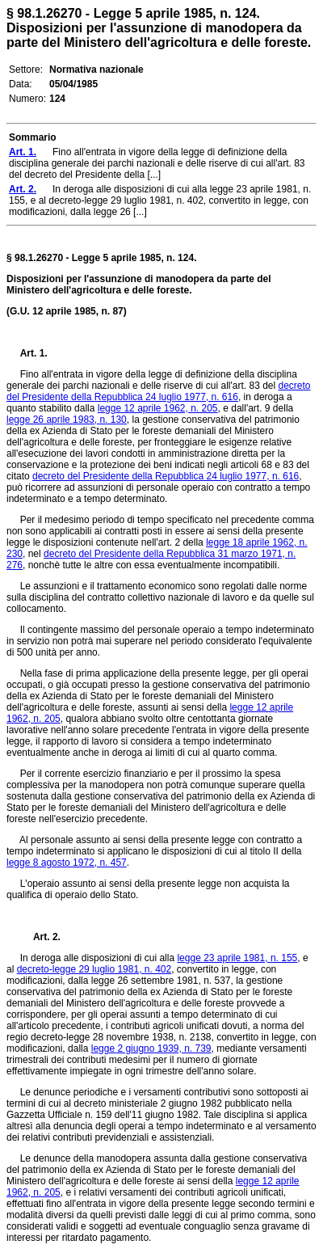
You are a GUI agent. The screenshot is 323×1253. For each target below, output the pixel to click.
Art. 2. (40, 937)
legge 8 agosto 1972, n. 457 (66, 862)
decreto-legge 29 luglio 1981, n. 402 (94, 969)
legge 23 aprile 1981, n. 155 (237, 958)
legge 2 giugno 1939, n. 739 (151, 1048)
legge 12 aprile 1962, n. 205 (158, 408)
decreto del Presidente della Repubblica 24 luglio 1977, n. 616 (158, 391)
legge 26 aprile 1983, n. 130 (66, 419)
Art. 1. (34, 353)
